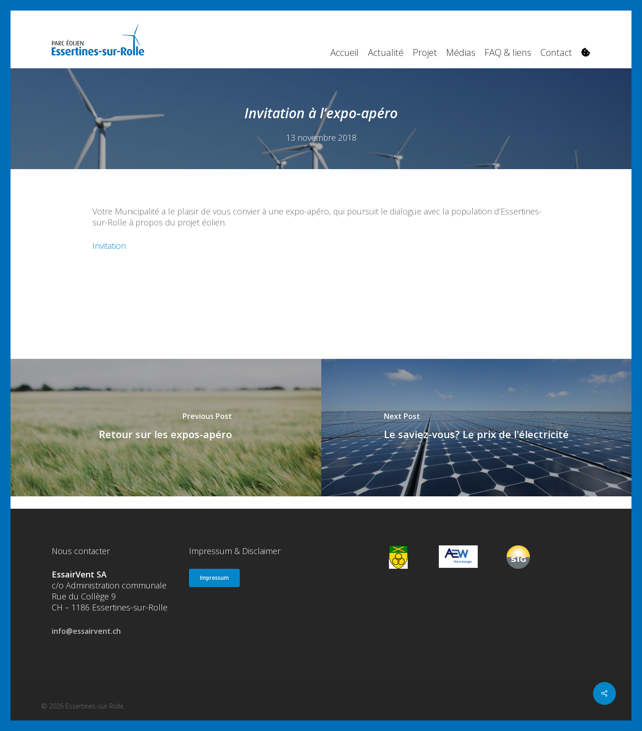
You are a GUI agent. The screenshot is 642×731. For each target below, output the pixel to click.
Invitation (109, 245)
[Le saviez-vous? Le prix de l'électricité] (476, 427)
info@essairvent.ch (86, 631)
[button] (214, 578)
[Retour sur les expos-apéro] (165, 427)
